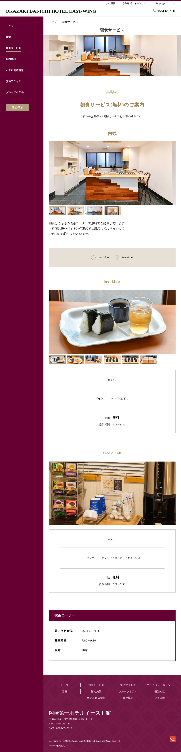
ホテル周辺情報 (96, 697)
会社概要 (128, 697)
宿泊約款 (159, 691)
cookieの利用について (59, 745)
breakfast (100, 257)
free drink (124, 257)
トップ (65, 685)
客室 (64, 691)
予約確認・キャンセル (134, 3)
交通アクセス (128, 685)
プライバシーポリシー (159, 685)
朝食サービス (96, 685)
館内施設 (96, 691)
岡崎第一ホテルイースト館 (80, 713)
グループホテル (128, 691)
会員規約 (159, 697)
